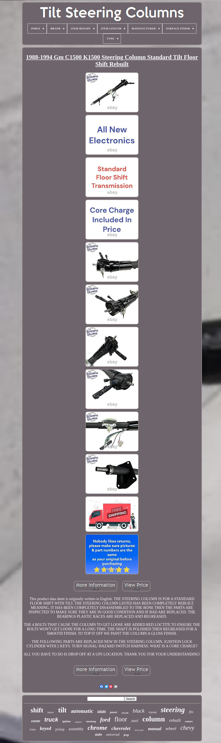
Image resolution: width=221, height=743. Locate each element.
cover (35, 721)
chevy (187, 727)
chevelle (125, 713)
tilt (62, 710)
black (138, 711)
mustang (91, 721)
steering (173, 710)
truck (51, 720)
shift (37, 710)
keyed (45, 728)
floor (120, 719)
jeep (126, 734)
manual (154, 728)
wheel (170, 728)
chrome (97, 727)
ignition (66, 721)
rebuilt (175, 720)
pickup (60, 729)
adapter (78, 722)
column (153, 719)
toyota (153, 712)
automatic (82, 711)
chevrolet (120, 728)
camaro (189, 721)
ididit (101, 711)
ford (105, 719)
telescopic (139, 730)
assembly (76, 729)
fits (191, 712)
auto (98, 734)
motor (50, 712)
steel (134, 721)
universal (112, 734)
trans (33, 729)
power (113, 712)
